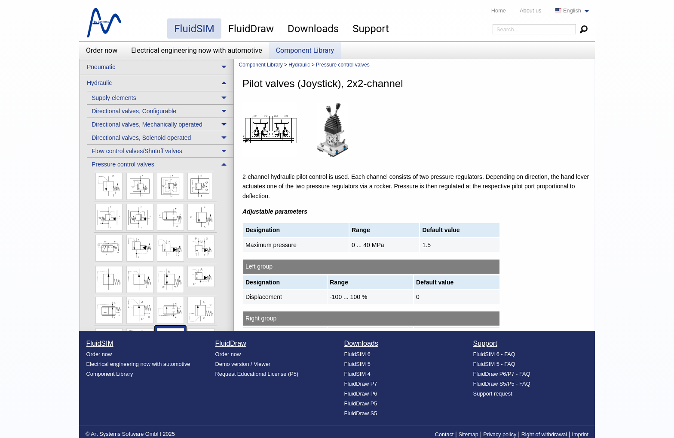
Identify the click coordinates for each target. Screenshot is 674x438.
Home (498, 10)
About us (531, 10)
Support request (492, 393)
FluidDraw (251, 29)
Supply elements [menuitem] (114, 97)
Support (370, 29)
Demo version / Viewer (243, 364)
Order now (101, 50)
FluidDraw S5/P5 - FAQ (501, 384)
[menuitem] (569, 10)
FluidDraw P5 (360, 403)
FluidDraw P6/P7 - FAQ (501, 374)
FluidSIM (194, 29)
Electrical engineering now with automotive (196, 50)
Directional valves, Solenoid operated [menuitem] (141, 137)
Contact (444, 435)
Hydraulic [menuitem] (99, 82)
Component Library (305, 50)
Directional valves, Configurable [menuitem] (134, 111)
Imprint (580, 435)
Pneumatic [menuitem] (101, 66)
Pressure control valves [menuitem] (123, 164)
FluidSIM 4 (357, 374)
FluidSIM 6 (357, 354)
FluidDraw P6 (360, 393)
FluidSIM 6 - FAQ (494, 354)
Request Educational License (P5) (257, 374)
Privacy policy (499, 435)
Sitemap (468, 435)
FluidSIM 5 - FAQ (494, 364)
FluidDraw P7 (360, 384)
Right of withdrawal (544, 435)
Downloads (313, 29)
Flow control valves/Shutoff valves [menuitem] (137, 151)
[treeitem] (160, 97)
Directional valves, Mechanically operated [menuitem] (147, 124)
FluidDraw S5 (360, 413)
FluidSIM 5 (357, 364)
